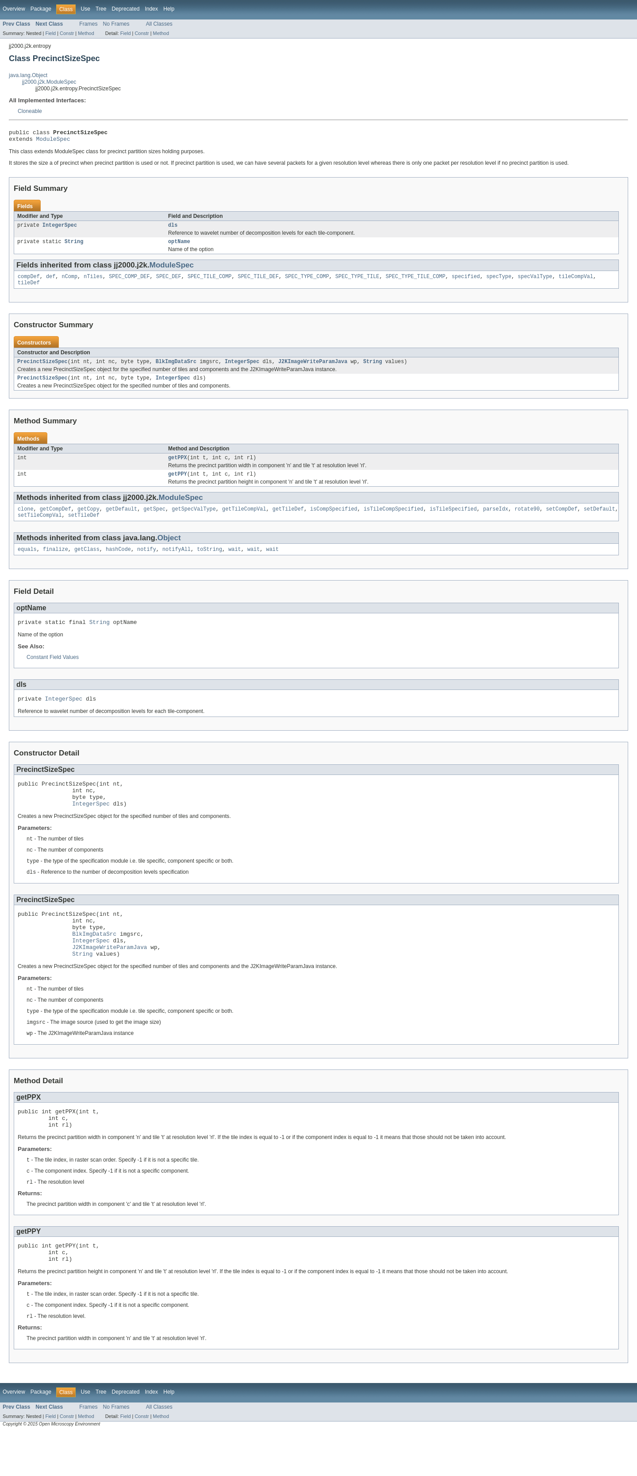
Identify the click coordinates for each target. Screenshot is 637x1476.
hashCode (118, 561)
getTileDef (288, 519)
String (74, 245)
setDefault (599, 519)
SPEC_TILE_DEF (258, 281)
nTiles (93, 281)
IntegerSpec (59, 228)
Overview (14, 9)
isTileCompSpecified (393, 519)
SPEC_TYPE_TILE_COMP (415, 281)
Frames (88, 24)
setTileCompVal (40, 526)
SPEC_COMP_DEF (129, 281)
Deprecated (126, 9)
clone (26, 519)
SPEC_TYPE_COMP (307, 281)
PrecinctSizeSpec (42, 368)
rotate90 (527, 519)
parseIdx (495, 519)
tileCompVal (575, 281)
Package (41, 9)
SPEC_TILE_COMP (210, 281)
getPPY (177, 483)
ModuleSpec (53, 141)
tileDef (29, 288)
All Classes (159, 24)
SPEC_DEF (168, 281)
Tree (101, 9)
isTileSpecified (453, 519)
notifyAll (176, 561)
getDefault (121, 519)
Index (151, 9)
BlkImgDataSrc (176, 368)
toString (209, 561)
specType (498, 281)
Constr (67, 33)
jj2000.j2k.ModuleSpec (49, 82)
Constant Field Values (53, 671)
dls (172, 228)
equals (27, 561)
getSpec (154, 519)
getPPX (177, 466)
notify (146, 561)
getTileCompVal (244, 519)
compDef (29, 281)
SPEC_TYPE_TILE (357, 281)
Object (169, 549)
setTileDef (84, 526)
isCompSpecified (333, 519)
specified (466, 281)
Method (86, 33)
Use (85, 9)
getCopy (88, 519)
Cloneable (30, 111)
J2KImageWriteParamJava (312, 368)
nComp (70, 281)
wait (234, 561)
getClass (87, 561)
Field (50, 33)
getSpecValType (194, 519)
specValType (535, 281)
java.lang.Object (28, 75)
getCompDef (55, 519)
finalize (55, 561)
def (50, 281)
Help (168, 9)
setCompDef (561, 519)
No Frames (116, 24)
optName (179, 245)
